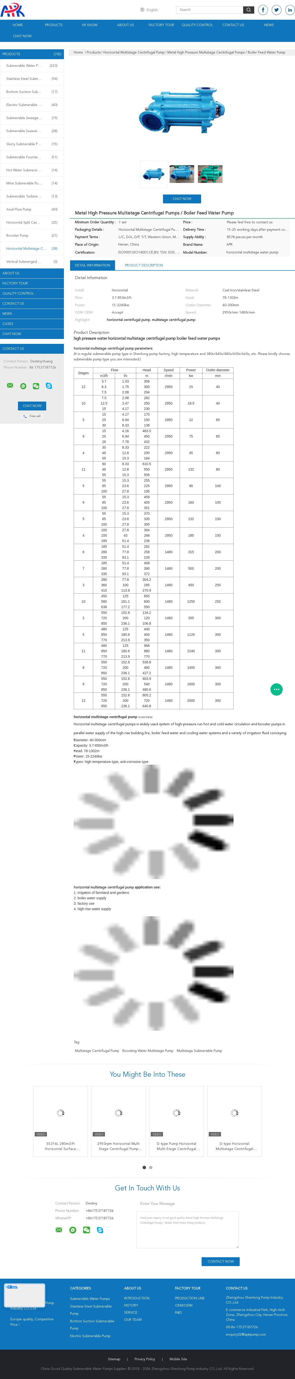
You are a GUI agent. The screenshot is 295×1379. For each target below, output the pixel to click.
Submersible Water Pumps (32, 65)
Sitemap (114, 1359)
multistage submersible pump (199, 1051)
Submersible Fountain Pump (32, 157)
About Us (125, 25)
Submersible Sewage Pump (32, 118)
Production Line (190, 1298)
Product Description (144, 265)
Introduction (136, 1298)
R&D (178, 1312)
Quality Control (197, 25)
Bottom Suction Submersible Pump (33, 91)
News (269, 25)
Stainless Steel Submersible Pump (32, 78)
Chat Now (22, 36)
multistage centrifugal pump (97, 1051)
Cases (7, 324)
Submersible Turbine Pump (32, 196)
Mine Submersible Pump (32, 183)
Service (130, 1312)
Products (54, 25)
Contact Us (233, 25)
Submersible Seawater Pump (32, 131)
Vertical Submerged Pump (32, 261)
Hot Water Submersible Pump (32, 170)
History (131, 1305)
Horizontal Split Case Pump (32, 222)
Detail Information (92, 265)
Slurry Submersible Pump (32, 144)
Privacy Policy (145, 1359)
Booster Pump (32, 235)
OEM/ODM (183, 1305)
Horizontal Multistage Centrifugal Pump (33, 248)
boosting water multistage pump (147, 1051)
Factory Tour (161, 25)
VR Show (89, 25)
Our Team (133, 1320)
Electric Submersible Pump (32, 105)
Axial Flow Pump (32, 209)
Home (18, 25)
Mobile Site (178, 1359)
